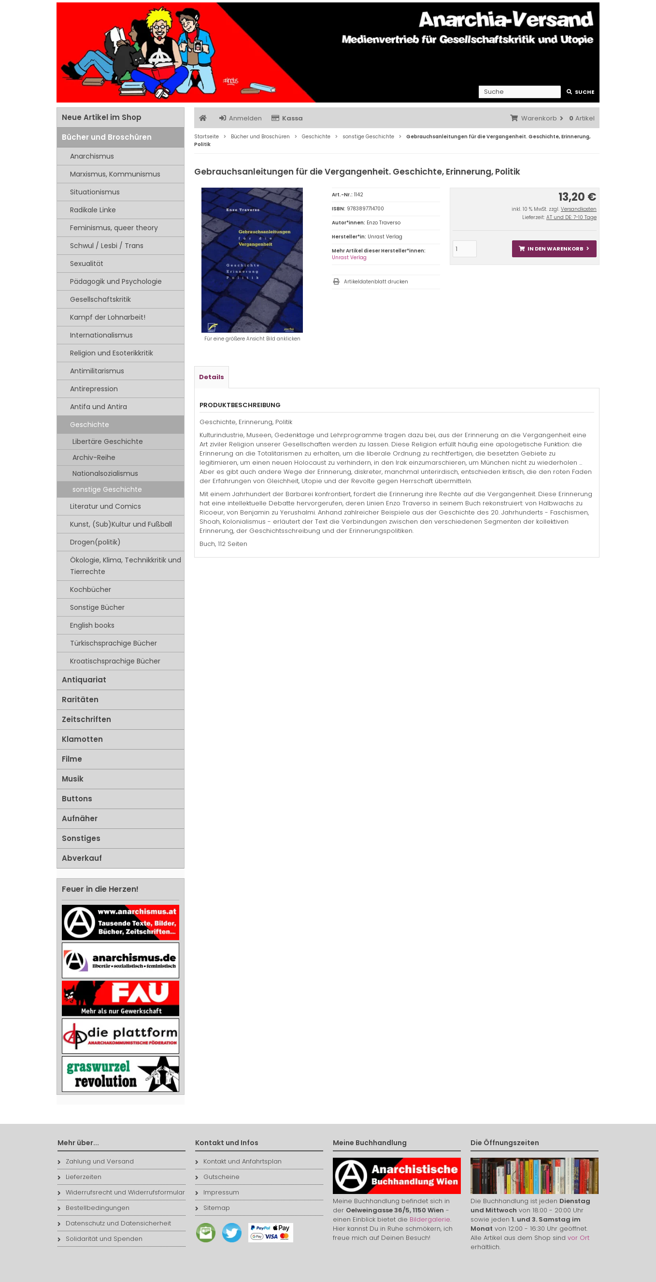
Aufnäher (80, 818)
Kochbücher (90, 589)
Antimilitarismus (97, 371)
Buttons (77, 799)
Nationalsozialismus (105, 473)
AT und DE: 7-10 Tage (571, 217)
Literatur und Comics (105, 506)
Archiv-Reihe (93, 457)
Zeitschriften (86, 719)
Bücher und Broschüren (107, 137)
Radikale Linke (93, 210)
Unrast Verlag (349, 257)
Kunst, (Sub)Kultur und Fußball (121, 524)
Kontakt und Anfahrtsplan (238, 1161)
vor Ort (578, 1237)
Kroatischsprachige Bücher (115, 661)
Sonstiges (81, 838)
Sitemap (212, 1207)
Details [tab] (211, 377)
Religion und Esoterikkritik (111, 353)
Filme (72, 759)
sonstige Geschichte (107, 489)
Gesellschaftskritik (100, 299)
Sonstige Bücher (97, 607)
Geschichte (89, 424)
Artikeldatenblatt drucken (376, 281)
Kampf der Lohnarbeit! (107, 317)
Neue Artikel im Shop (102, 117)
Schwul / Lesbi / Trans (106, 246)
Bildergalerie (430, 1219)
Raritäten (80, 699)
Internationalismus (101, 335)
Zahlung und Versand (95, 1161)
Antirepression (94, 389)
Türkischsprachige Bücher (113, 643)
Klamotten (82, 739)
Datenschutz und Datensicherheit (114, 1223)
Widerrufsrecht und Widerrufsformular (121, 1192)
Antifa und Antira (98, 407)
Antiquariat (84, 680)
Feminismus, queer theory (114, 228)
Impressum (217, 1192)
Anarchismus (92, 156)
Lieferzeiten (79, 1176)
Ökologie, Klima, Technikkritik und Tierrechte (125, 565)
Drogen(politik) (95, 542)
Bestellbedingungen (93, 1207)
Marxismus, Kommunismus (115, 174)
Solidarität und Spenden (100, 1238)
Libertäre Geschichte (107, 441)
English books (92, 625)
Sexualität (86, 263)
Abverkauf (82, 858)
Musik (73, 779)
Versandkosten (579, 209)
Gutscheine (217, 1176)
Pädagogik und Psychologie (116, 281)
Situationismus (95, 192)
